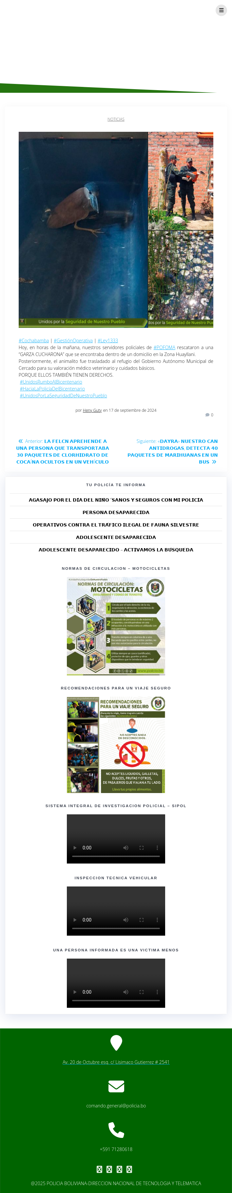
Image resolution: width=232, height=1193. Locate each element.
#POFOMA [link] (164, 347)
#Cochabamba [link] (34, 340)
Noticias (115, 119)
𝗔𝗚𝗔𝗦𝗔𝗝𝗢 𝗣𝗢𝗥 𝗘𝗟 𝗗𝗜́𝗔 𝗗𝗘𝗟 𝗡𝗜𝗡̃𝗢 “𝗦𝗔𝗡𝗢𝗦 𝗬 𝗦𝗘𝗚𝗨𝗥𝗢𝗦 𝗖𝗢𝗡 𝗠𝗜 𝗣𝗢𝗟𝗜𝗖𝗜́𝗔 (116, 500)
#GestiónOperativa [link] (73, 340)
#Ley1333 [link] (108, 340)
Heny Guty (92, 410)
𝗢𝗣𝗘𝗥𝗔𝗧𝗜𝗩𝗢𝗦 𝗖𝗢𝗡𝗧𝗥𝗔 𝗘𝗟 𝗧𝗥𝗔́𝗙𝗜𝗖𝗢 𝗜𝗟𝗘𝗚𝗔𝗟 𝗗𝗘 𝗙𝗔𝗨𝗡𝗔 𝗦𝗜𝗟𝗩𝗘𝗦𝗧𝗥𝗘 (116, 525)
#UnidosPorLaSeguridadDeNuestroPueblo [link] (63, 395)
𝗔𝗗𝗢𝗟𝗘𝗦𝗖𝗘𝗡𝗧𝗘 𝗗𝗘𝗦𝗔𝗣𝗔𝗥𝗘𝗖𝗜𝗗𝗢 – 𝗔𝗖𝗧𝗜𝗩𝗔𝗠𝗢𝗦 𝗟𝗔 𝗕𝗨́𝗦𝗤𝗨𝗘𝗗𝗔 (116, 550)
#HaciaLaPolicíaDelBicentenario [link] (52, 389)
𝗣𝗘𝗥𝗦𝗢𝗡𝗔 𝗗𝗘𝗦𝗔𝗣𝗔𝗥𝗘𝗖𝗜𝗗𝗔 (116, 512)
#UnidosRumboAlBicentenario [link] (51, 382)
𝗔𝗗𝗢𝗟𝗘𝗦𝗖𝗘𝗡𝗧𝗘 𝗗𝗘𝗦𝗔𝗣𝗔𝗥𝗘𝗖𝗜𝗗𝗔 (116, 537)
